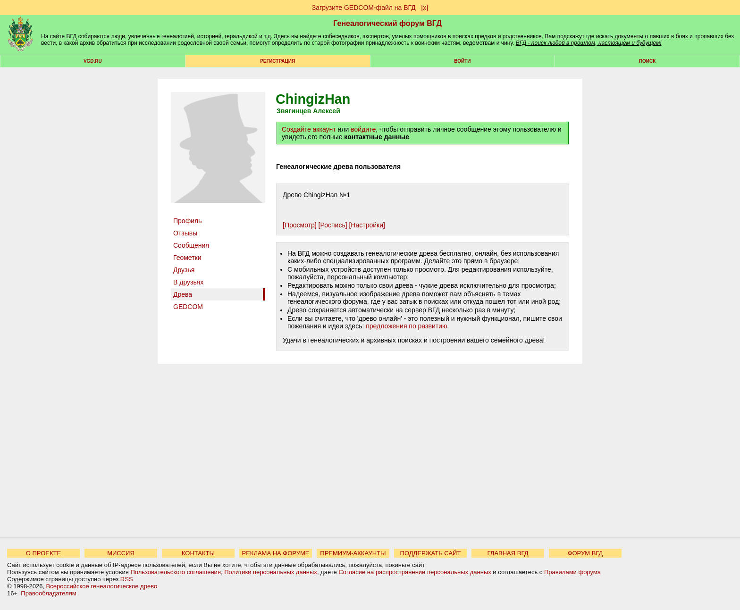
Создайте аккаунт (309, 129)
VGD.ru (93, 61)
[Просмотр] (300, 225)
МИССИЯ (121, 553)
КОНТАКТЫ (198, 553)
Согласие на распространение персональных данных (414, 572)
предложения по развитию (406, 326)
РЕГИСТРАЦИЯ (277, 61)
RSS (126, 579)
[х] (424, 7)
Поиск (647, 61)
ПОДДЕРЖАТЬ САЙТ (430, 553)
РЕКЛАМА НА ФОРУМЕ (275, 553)
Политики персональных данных (270, 572)
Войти (462, 61)
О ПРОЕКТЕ (43, 553)
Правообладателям (48, 593)
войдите (363, 129)
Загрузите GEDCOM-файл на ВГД (364, 7)
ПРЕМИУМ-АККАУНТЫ (353, 553)
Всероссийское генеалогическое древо (102, 586)
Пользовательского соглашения (175, 572)
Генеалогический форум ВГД (387, 23)
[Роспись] (333, 225)
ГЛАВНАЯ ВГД (508, 553)
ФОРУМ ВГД (585, 553)
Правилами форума (572, 572)
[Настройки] (367, 225)
